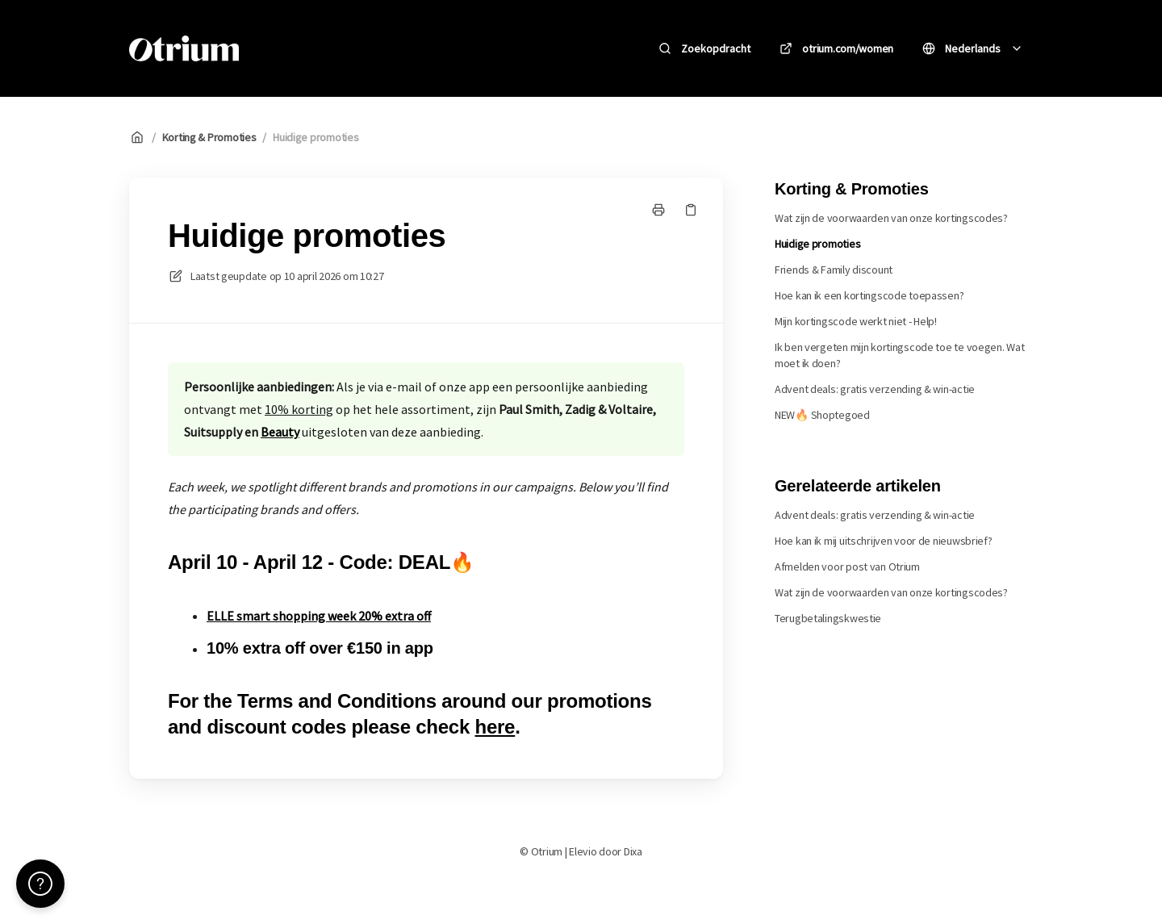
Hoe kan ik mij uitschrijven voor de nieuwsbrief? (884, 540)
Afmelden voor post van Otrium (847, 566)
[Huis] (184, 48)
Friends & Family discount (833, 269)
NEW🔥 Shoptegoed (822, 415)
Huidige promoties (315, 137)
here (494, 727)
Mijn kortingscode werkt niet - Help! (856, 321)
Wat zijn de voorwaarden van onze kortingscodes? (891, 218)
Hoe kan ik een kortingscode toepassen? (869, 295)
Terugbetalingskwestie (828, 618)
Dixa (633, 851)
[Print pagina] (658, 210)
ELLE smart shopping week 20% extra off (319, 616)
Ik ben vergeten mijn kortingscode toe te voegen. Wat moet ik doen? (899, 355)
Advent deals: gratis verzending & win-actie (875, 389)
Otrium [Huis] (288, 48)
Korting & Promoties (209, 137)
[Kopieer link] (691, 210)
